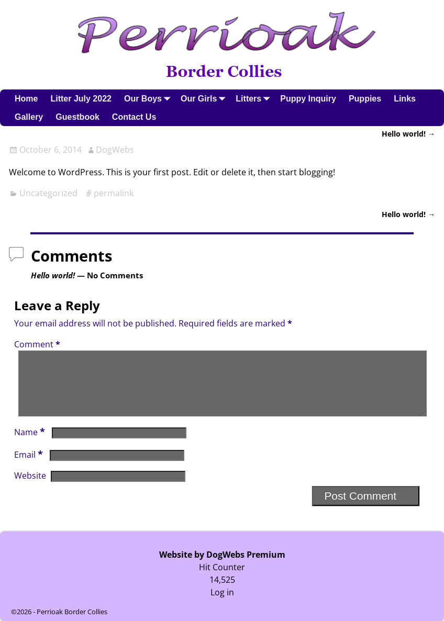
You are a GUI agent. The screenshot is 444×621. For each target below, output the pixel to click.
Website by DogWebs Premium (222, 554)
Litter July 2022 (81, 98)
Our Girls (205, 98)
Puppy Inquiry (308, 98)
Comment (38, 344)
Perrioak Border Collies (72, 611)
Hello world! (408, 134)
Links (405, 98)
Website (30, 488)
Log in (222, 592)
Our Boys (149, 98)
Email (29, 467)
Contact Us (134, 116)
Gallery (29, 116)
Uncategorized (48, 193)
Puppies (365, 98)
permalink (114, 193)
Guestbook (77, 116)
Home (26, 98)
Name (30, 444)
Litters (255, 98)
